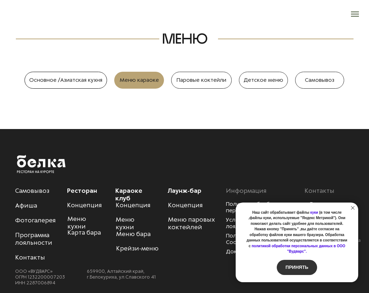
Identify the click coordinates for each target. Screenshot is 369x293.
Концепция (133, 205)
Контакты (30, 257)
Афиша (26, 205)
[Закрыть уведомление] (352, 208)
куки (314, 212)
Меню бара (133, 233)
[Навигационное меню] (355, 14)
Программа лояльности (33, 238)
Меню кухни (125, 223)
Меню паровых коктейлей (191, 223)
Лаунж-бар (184, 190)
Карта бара (84, 232)
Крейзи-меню (137, 248)
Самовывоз (32, 190)
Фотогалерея (35, 220)
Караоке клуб (128, 194)
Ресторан (82, 190)
